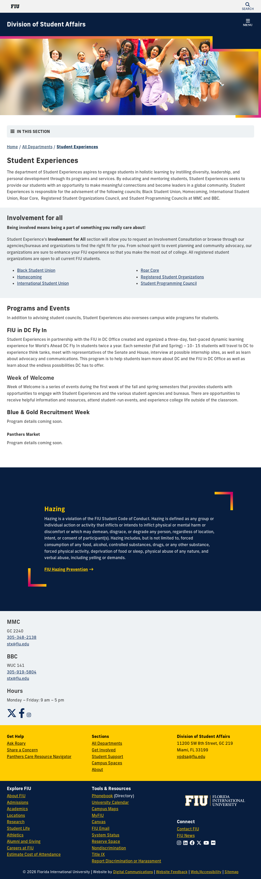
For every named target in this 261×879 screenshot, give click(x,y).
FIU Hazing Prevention (66, 569)
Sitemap (232, 872)
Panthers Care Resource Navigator (39, 756)
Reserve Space (106, 841)
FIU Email (100, 828)
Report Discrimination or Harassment (126, 860)
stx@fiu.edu (18, 643)
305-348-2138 (21, 637)
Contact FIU (188, 828)
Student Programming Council (169, 283)
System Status (105, 834)
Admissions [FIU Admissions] (17, 802)
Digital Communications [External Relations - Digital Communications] (133, 872)
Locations (16, 815)
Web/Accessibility (206, 872)
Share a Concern (22, 749)
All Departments (37, 146)
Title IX (98, 854)
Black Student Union (36, 270)
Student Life (18, 828)
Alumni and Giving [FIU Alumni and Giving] (24, 841)
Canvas (99, 821)
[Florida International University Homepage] (68, 6)
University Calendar (110, 802)
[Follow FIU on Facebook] (193, 842)
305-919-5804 (21, 671)
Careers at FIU (20, 847)
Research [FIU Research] (15, 821)
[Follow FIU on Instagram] (180, 842)
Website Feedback (172, 872)
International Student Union (43, 283)
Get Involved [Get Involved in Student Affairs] (104, 749)
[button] (247, 6)
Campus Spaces (107, 762)
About (97, 769)
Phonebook (102, 795)
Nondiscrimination (109, 847)
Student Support (107, 756)
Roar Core (150, 270)
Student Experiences (77, 146)
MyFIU (98, 815)
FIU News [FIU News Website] (186, 835)
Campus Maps (105, 808)
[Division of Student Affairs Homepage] (46, 24)
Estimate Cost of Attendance (34, 854)
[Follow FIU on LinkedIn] (186, 842)
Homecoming (29, 276)
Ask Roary (16, 743)
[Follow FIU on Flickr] (214, 842)
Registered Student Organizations (172, 276)
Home (12, 146)
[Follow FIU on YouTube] (207, 842)
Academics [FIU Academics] (17, 808)
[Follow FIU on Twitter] (200, 842)
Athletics (15, 834)
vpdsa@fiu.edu (191, 756)
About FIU (16, 795)
